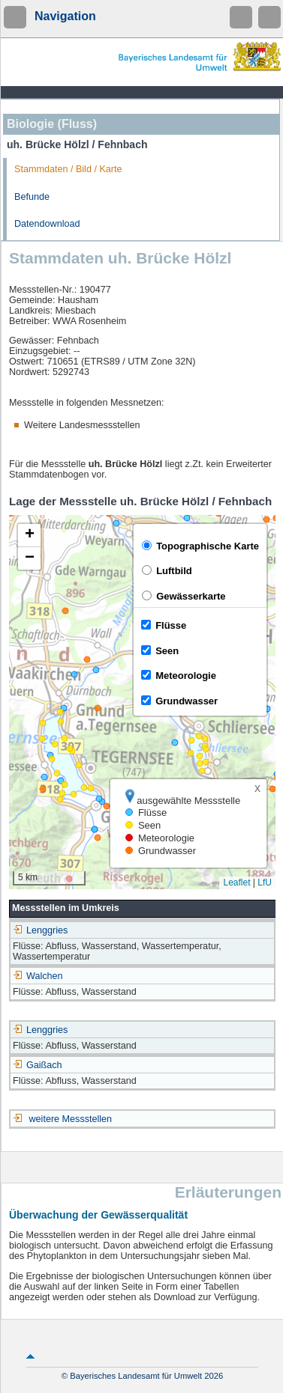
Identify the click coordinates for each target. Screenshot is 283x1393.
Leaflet (236, 882)
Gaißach (37, 1065)
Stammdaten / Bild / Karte (68, 169)
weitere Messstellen (71, 1119)
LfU (264, 882)
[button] (29, 535)
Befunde (32, 197)
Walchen (38, 976)
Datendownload (47, 224)
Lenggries (40, 930)
